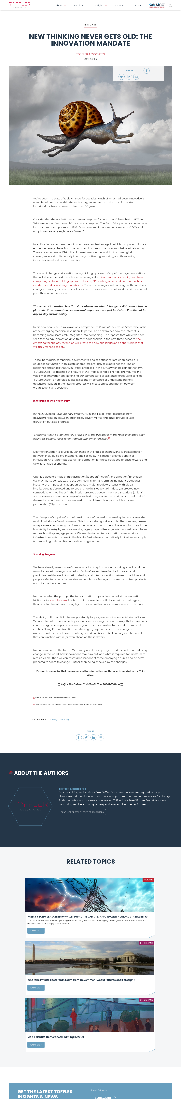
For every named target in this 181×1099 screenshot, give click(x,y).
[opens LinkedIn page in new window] (94, 1071)
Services (78, 5)
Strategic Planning (61, 720)
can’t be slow (58, 600)
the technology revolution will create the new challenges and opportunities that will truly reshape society (88, 342)
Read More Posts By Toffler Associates (84, 815)
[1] (111, 251)
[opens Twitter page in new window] (103, 1071)
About (59, 5)
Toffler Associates (90, 54)
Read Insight (21, 944)
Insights (99, 5)
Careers (137, 5)
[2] (109, 438)
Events (148, 1054)
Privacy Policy (16, 1086)
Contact (120, 5)
